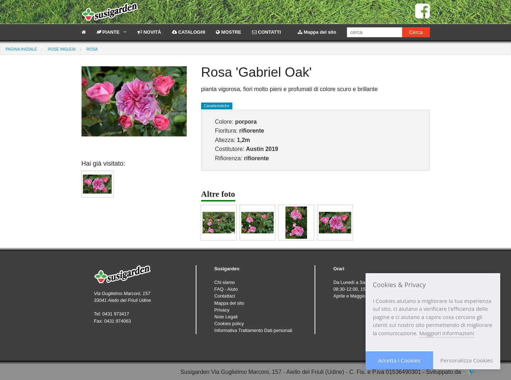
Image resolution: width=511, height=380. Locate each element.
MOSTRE (228, 32)
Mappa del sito (317, 32)
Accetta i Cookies (399, 360)
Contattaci (224, 296)
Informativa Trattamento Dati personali (253, 330)
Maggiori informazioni (446, 333)
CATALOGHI (188, 32)
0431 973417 (115, 314)
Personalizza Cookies (466, 360)
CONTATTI (266, 32)
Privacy (221, 310)
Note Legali (226, 316)
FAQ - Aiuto (226, 289)
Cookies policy (229, 323)
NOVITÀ (149, 32)
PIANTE (108, 32)
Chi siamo (224, 282)
